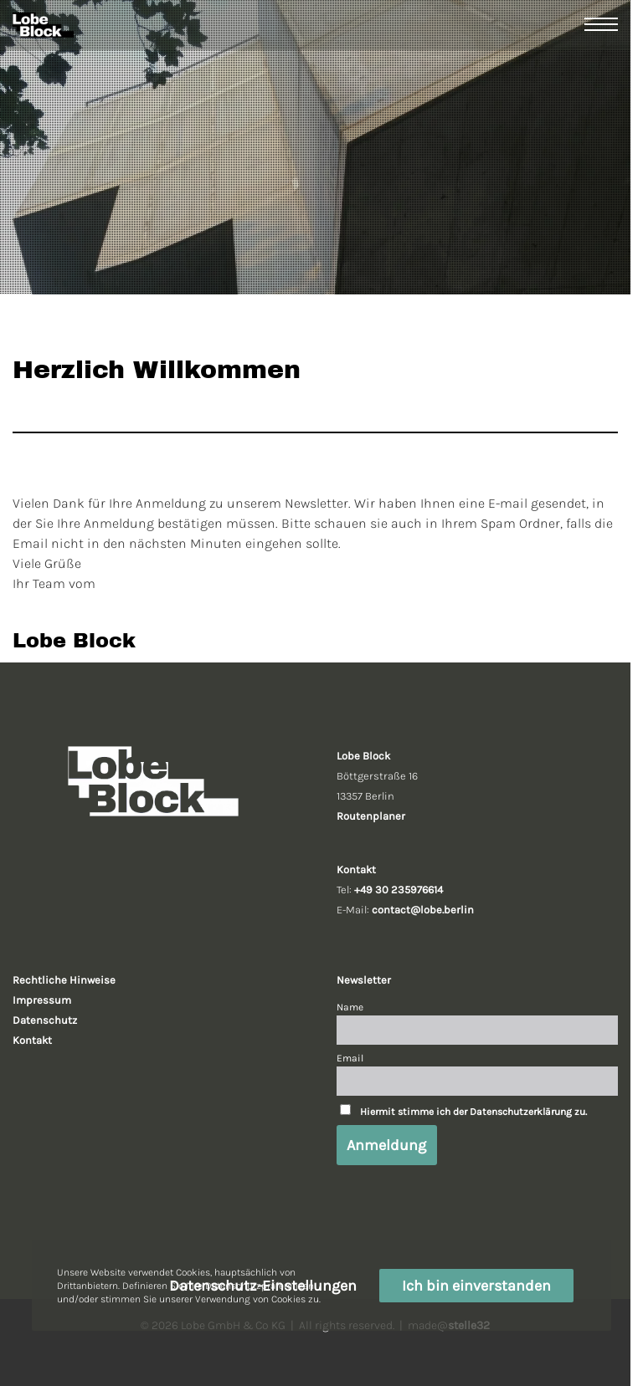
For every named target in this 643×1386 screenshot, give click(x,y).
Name (350, 1007)
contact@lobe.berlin (423, 909)
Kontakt (32, 1040)
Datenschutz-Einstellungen (263, 1285)
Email (350, 1058)
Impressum (42, 1000)
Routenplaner (371, 816)
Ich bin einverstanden (476, 1285)
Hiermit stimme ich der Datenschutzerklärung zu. (473, 1111)
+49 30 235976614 (398, 889)
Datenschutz (45, 1020)
